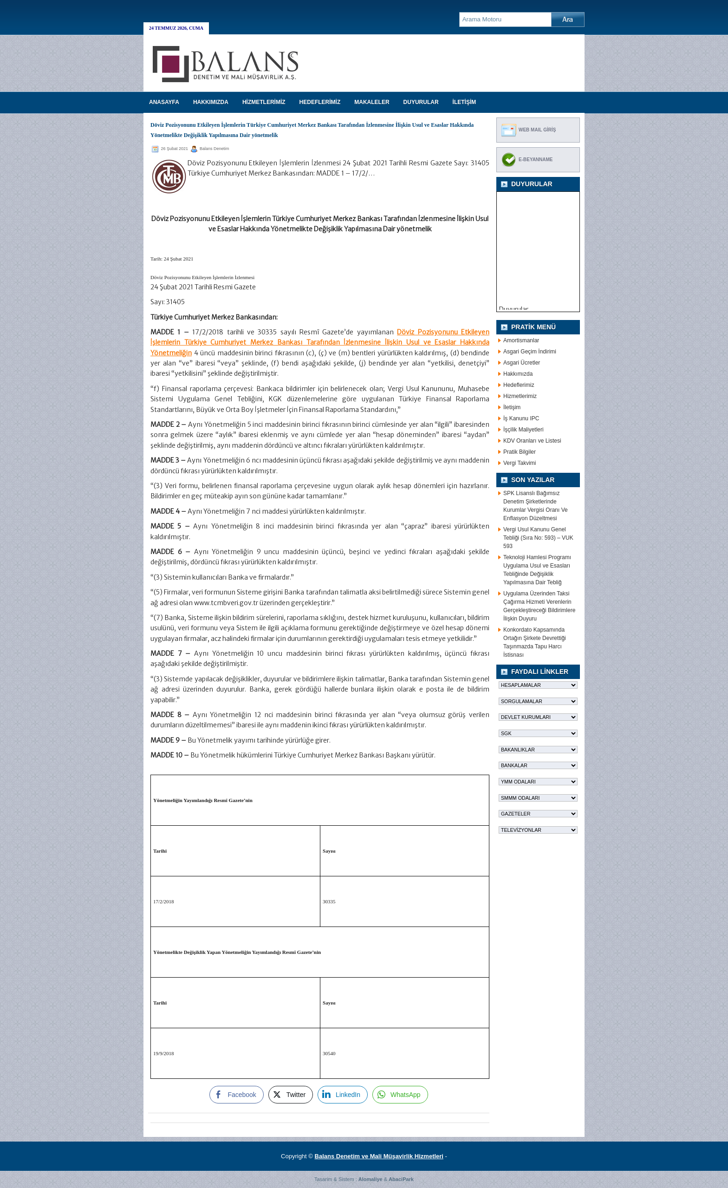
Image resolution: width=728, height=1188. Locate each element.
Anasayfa (164, 102)
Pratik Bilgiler (519, 452)
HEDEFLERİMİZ (320, 102)
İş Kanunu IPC (521, 418)
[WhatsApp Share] (400, 1094)
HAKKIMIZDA (210, 102)
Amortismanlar (521, 340)
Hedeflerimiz (518, 385)
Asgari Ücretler (521, 362)
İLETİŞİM (464, 102)
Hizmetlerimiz (520, 396)
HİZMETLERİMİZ (264, 102)
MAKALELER (371, 102)
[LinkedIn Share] (343, 1094)
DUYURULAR (421, 102)
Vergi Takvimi (519, 463)
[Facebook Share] (236, 1094)
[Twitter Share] (290, 1094)
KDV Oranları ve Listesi (532, 440)
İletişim (511, 407)
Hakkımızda (518, 374)
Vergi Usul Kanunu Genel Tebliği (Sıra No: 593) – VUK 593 (538, 537)
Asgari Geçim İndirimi (529, 351)
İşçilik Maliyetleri (523, 429)
